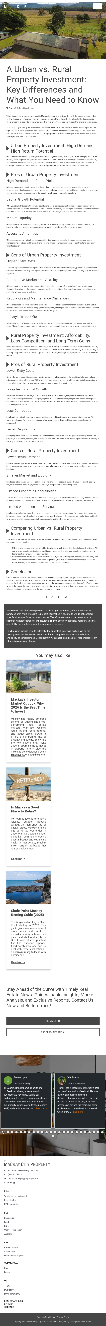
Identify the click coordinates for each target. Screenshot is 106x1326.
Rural (6, 1226)
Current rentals (11, 1248)
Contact (9, 1307)
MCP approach (11, 1204)
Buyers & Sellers (15, 108)
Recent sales (10, 1200)
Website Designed (58, 1321)
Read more (18, 755)
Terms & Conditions (46, 1317)
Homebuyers (28, 108)
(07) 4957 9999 (15, 1174)
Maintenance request (14, 1256)
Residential (9, 1218)
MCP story (9, 1290)
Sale (6, 1268)
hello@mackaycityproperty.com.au (23, 1178)
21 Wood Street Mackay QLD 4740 (23, 1170)
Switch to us (9, 1252)
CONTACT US (53, 1021)
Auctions (8, 1234)
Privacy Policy (63, 1317)
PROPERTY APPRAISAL (53, 1032)
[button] (3, 1132)
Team (7, 1286)
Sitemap (8, 1304)
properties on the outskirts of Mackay (34, 401)
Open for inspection (13, 1230)
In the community (12, 1294)
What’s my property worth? (16, 1196)
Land (6, 1222)
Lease (7, 1272)
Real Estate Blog (13, 1301)
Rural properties (13, 436)
